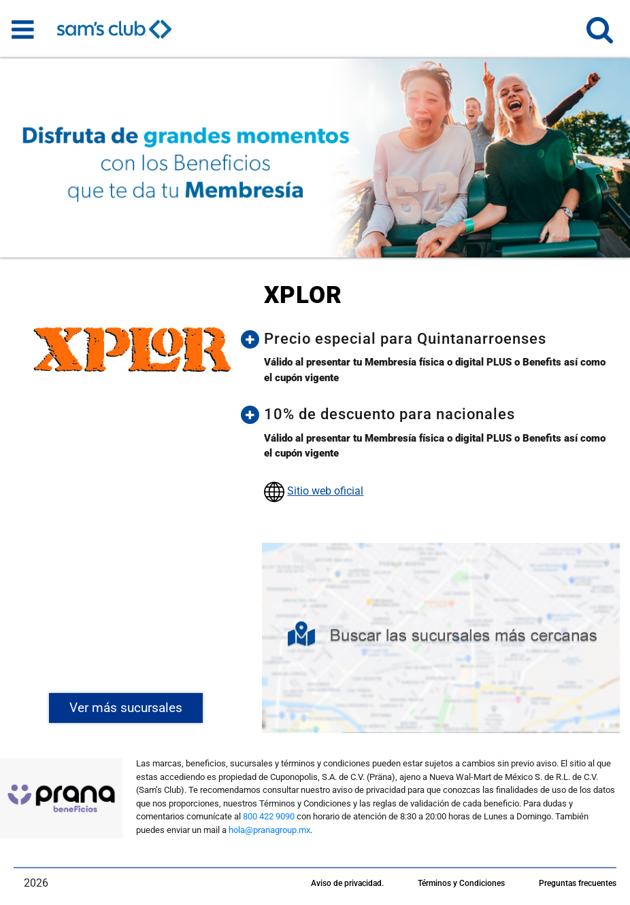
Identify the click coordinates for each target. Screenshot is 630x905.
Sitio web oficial (325, 490)
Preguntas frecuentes (577, 883)
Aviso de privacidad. (347, 883)
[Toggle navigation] (22, 29)
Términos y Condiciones (461, 883)
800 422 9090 (269, 816)
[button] (599, 35)
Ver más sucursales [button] (125, 707)
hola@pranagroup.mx (269, 830)
